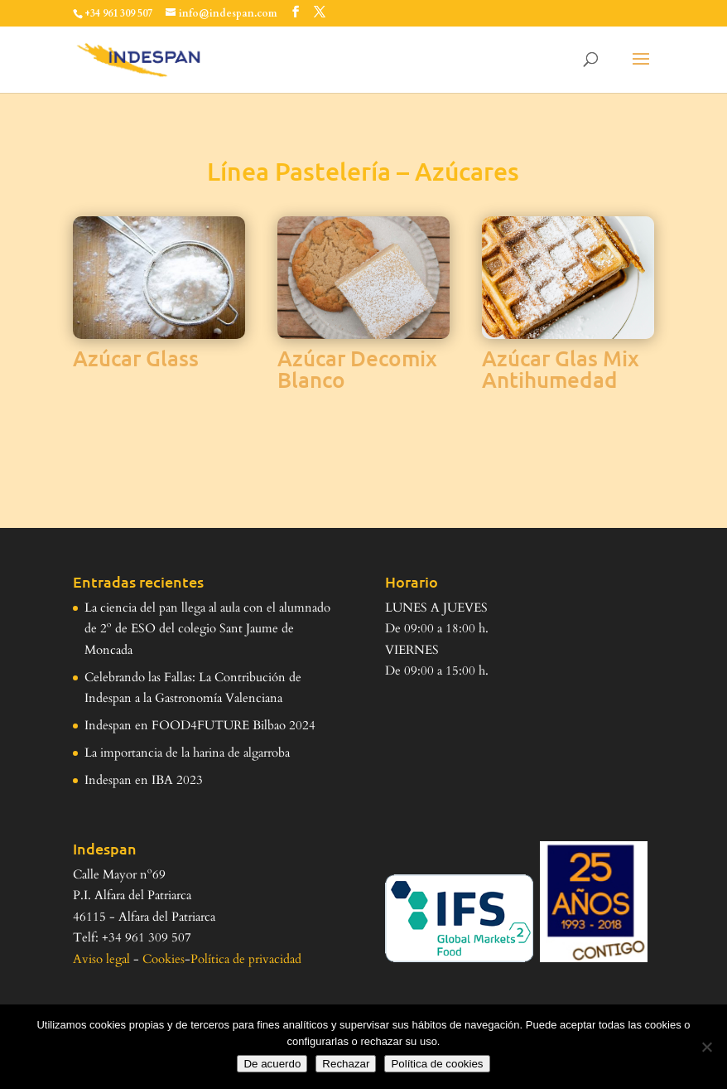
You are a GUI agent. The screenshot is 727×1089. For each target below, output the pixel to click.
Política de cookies (437, 1064)
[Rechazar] (706, 1046)
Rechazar (345, 1064)
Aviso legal (101, 959)
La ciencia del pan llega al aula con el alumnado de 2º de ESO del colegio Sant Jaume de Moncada (207, 628)
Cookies (163, 959)
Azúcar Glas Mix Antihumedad (560, 368)
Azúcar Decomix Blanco (357, 368)
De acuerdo (272, 1064)
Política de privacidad (245, 959)
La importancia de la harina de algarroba (187, 752)
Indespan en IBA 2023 (143, 780)
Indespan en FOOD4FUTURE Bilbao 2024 (199, 725)
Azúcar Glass (136, 357)
